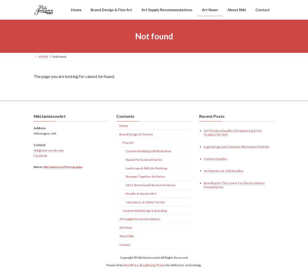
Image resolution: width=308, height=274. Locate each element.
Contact (124, 244)
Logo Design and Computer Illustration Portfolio (236, 146)
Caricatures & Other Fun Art (145, 202)
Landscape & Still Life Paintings (147, 168)
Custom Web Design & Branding (145, 210)
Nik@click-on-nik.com (49, 150)
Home (123, 125)
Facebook (40, 155)
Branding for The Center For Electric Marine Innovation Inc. (234, 185)
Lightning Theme (154, 265)
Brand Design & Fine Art (136, 134)
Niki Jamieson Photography (62, 167)
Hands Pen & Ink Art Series (144, 160)
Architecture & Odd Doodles (223, 171)
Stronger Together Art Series (145, 176)
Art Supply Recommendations (139, 219)
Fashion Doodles (215, 159)
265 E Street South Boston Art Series (151, 185)
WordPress (131, 265)
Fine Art (128, 143)
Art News (125, 227)
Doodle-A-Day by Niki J (141, 194)
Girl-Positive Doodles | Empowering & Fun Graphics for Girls (233, 132)
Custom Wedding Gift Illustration (148, 151)
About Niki (126, 236)
